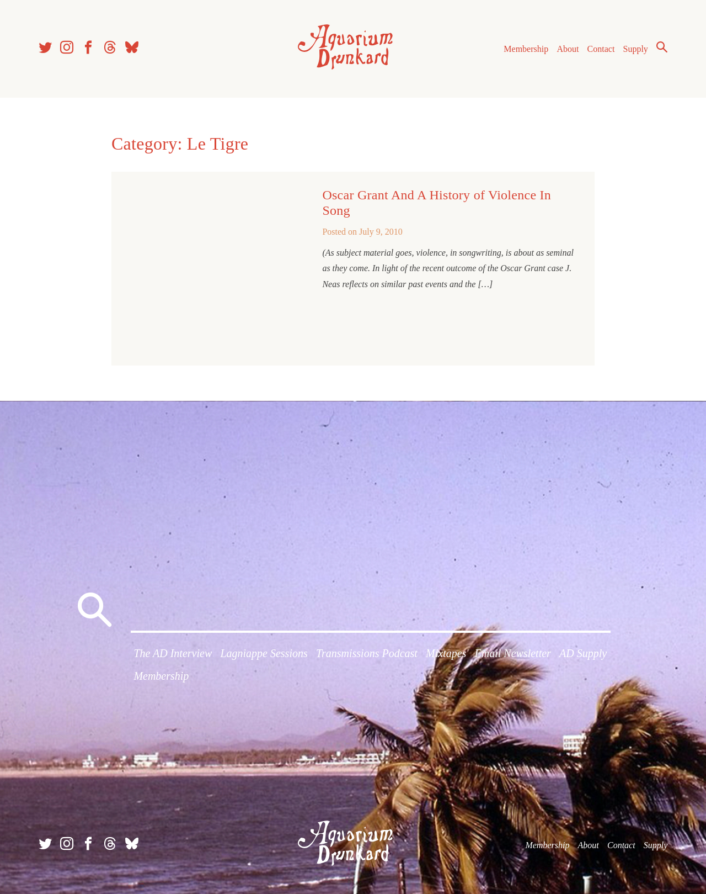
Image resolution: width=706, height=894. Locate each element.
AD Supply (583, 653)
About (568, 49)
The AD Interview (172, 653)
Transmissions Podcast (367, 653)
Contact (601, 49)
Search (661, 46)
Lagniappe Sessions (263, 653)
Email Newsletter (513, 653)
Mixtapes (446, 653)
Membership (526, 49)
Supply (635, 49)
